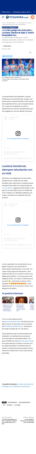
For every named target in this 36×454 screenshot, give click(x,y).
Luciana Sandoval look (24, 402)
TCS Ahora (9, 405)
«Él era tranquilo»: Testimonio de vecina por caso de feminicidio (27, 421)
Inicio (3, 22)
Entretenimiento (11, 22)
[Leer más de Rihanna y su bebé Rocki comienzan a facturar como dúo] (17, 312)
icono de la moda (26, 341)
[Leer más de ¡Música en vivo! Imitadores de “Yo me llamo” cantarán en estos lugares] (4, 312)
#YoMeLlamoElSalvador (13, 326)
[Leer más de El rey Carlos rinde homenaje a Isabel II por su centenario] (31, 311)
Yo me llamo (17, 405)
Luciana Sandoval (12, 402)
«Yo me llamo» (7, 188)
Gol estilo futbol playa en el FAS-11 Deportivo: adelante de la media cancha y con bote (9, 421)
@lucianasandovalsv (12, 321)
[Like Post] (30, 52)
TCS (4, 405)
